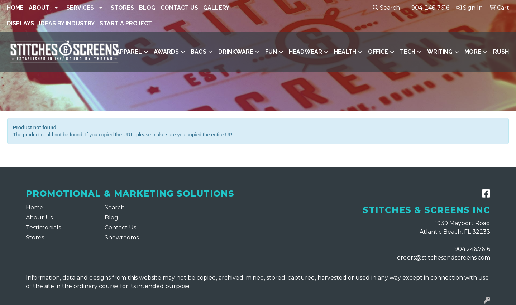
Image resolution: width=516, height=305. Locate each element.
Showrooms (122, 237)
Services (80, 7)
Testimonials (43, 227)
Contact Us (179, 7)
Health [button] (345, 51)
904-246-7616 (430, 7)
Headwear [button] (305, 51)
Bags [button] (198, 51)
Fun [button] (271, 51)
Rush (501, 51)
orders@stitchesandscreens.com (443, 257)
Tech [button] (407, 51)
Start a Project (126, 23)
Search (386, 7)
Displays (20, 23)
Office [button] (378, 51)
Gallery (216, 7)
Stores (122, 7)
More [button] (472, 51)
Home (15, 7)
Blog (147, 7)
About (39, 7)
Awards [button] (166, 51)
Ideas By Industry (67, 23)
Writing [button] (440, 51)
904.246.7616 (472, 249)
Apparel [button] (129, 51)
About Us (39, 217)
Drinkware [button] (235, 51)
